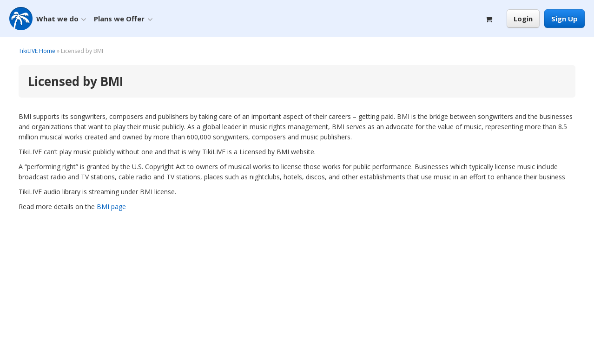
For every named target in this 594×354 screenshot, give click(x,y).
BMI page (111, 206)
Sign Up (564, 18)
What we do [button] (61, 19)
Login (523, 18)
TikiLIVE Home (37, 51)
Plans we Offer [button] (123, 19)
